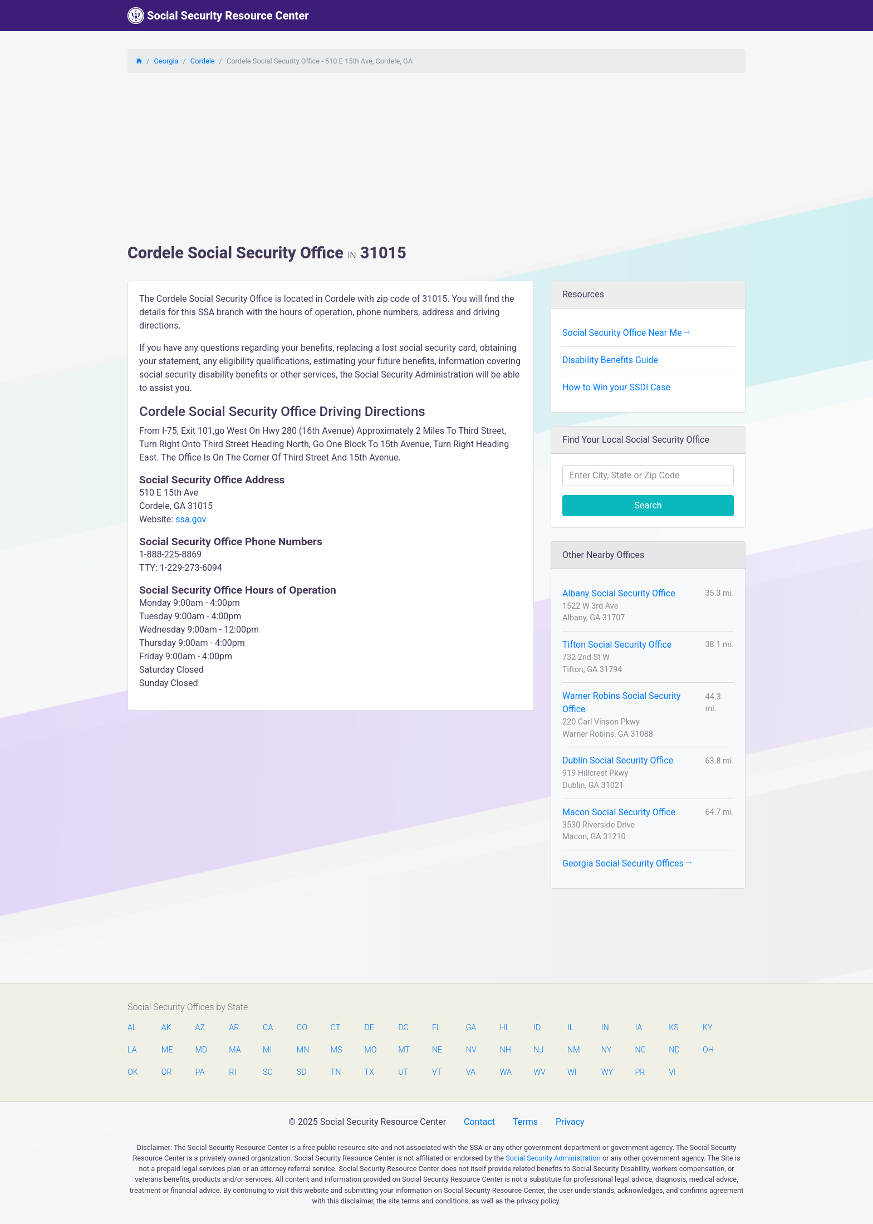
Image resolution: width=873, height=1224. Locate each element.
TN (336, 1072)
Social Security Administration (553, 1158)
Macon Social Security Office (618, 812)
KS (674, 1027)
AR (234, 1027)
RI (232, 1072)
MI (267, 1050)
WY (606, 1072)
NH (505, 1050)
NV (471, 1050)
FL (436, 1027)
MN (302, 1050)
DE (369, 1027)
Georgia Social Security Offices (626, 863)
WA (505, 1072)
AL (132, 1027)
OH (708, 1050)
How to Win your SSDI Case (616, 387)
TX (369, 1072)
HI (503, 1027)
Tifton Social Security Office (616, 644)
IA (638, 1027)
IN (605, 1027)
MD (201, 1050)
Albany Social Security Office (618, 593)
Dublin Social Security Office (617, 760)
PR (640, 1072)
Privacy (570, 1122)
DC (403, 1027)
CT (336, 1027)
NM (572, 1050)
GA (471, 1027)
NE (437, 1050)
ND (674, 1050)
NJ (538, 1050)
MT (403, 1050)
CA (268, 1027)
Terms (525, 1122)
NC (640, 1050)
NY (606, 1050)
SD (302, 1072)
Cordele (202, 61)
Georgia (166, 61)
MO (369, 1050)
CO (302, 1027)
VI (672, 1072)
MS (336, 1050)
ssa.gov (190, 519)
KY (708, 1027)
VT (437, 1072)
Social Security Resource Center (218, 15)
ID (537, 1027)
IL (570, 1027)
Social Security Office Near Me (626, 332)
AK (166, 1027)
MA (234, 1050)
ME (167, 1050)
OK (132, 1072)
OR (166, 1072)
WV (539, 1072)
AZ (200, 1027)
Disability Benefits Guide (610, 360)
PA (200, 1072)
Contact (479, 1122)
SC (268, 1072)
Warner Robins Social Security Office (621, 702)
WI (572, 1072)
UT (403, 1072)
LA (132, 1050)
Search (647, 505)
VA (470, 1072)
